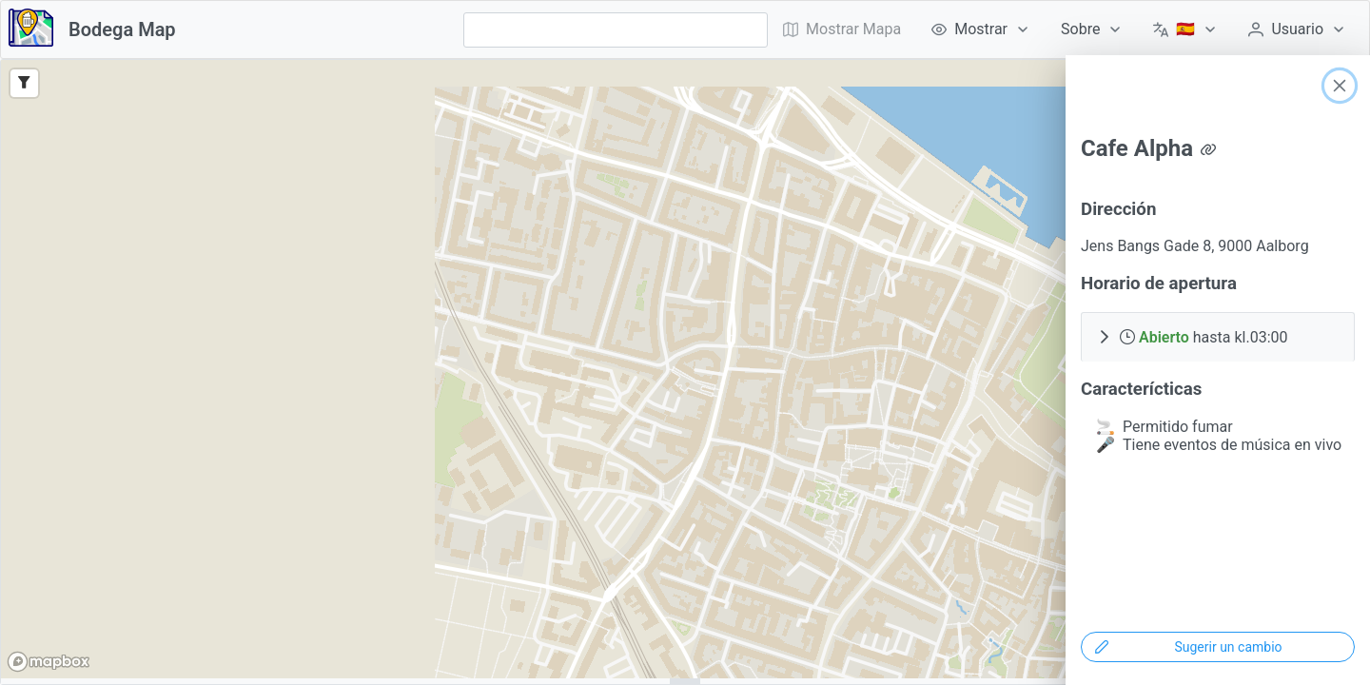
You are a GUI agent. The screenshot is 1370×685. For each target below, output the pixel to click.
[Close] (1339, 85)
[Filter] (24, 83)
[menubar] (1064, 29)
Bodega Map (122, 29)
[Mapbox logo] (48, 662)
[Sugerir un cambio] (1218, 647)
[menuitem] (981, 29)
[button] (1218, 337)
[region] (685, 369)
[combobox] (615, 30)
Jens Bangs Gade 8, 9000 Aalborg (1195, 246)
